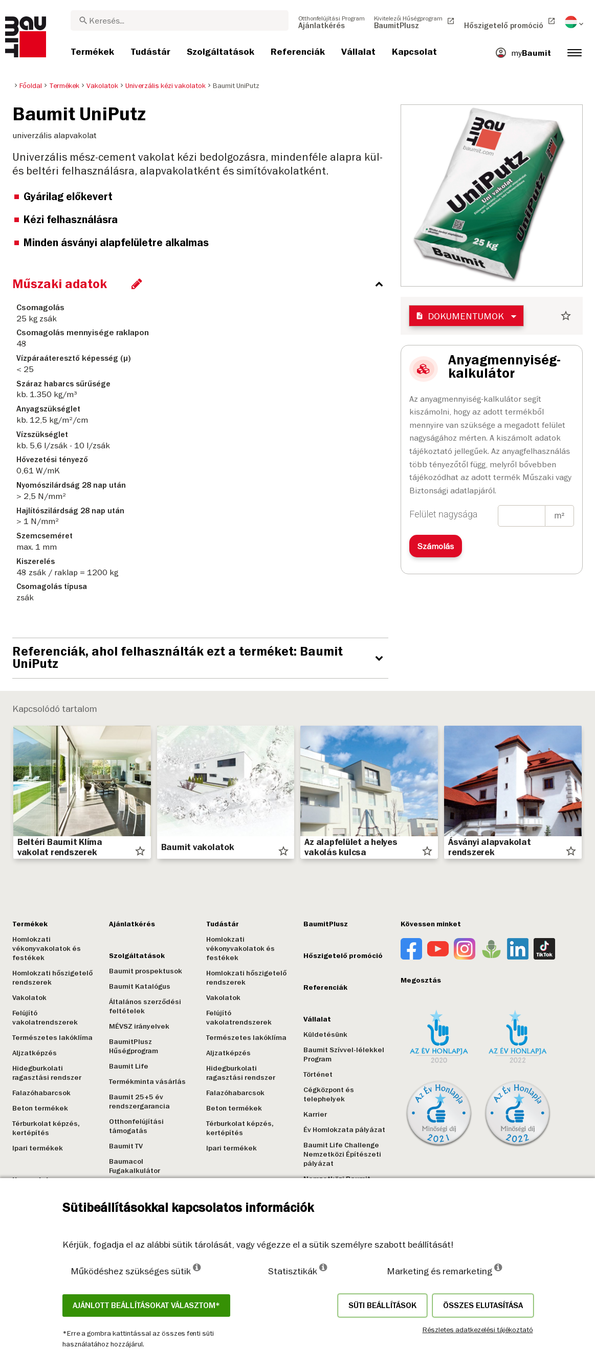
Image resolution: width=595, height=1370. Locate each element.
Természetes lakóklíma (52, 1037)
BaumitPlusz (325, 924)
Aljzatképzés (34, 1053)
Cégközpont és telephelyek (328, 1094)
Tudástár (222, 924)
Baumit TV (126, 1146)
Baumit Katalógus (139, 986)
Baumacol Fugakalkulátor (134, 1166)
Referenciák (325, 987)
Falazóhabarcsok (41, 1093)
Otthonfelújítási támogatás (136, 1126)
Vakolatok (29, 997)
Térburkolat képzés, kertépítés (46, 1128)
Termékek (30, 924)
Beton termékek (40, 1108)
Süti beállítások (382, 1305)
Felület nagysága (443, 514)
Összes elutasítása (483, 1305)
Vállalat (317, 1019)
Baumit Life (128, 1066)
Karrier (315, 1114)
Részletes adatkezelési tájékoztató (478, 1329)
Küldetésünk (325, 1034)
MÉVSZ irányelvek (139, 1026)
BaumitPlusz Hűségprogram (133, 1046)
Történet (318, 1074)
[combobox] (180, 20)
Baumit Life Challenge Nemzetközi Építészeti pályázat (342, 1154)
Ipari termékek (37, 1148)
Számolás (435, 546)
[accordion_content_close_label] (202, 284)
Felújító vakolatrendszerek (45, 1018)
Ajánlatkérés (132, 924)
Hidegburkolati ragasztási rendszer (46, 1073)
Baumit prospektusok (145, 971)
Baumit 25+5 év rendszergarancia (139, 1102)
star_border (566, 316)
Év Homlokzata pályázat (344, 1129)
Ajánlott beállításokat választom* (146, 1305)
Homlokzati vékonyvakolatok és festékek (46, 948)
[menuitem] (331, 22)
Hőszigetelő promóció (343, 955)
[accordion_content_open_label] (202, 658)
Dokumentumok (459, 316)
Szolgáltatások (137, 955)
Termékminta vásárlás (147, 1081)
